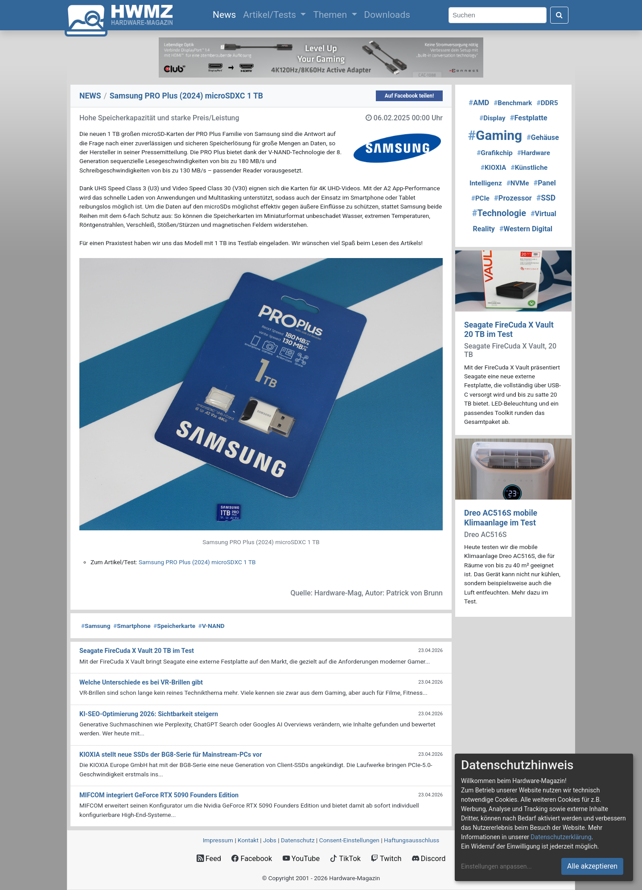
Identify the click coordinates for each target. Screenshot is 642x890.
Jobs (269, 840)
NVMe (517, 183)
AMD (479, 102)
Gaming (495, 135)
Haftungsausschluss (411, 840)
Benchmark (513, 103)
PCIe (480, 198)
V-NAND (211, 625)
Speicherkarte (174, 625)
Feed (209, 858)
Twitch (386, 858)
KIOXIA (493, 168)
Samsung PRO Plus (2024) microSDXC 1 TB (197, 562)
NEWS (90, 95)
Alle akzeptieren (592, 866)
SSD (546, 197)
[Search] (498, 15)
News (226, 14)
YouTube (301, 858)
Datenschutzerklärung (561, 837)
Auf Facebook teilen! (409, 96)
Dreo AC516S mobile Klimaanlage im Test (500, 518)
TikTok (345, 858)
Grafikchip (495, 153)
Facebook (251, 858)
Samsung (95, 625)
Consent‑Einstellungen (349, 840)
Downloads (387, 14)
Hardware (533, 153)
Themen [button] (331, 14)
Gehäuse (543, 137)
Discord (429, 858)
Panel (545, 183)
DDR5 (547, 103)
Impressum (218, 840)
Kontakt (248, 840)
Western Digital (525, 229)
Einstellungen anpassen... (496, 866)
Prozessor (513, 198)
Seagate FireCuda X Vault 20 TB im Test (509, 329)
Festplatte (528, 118)
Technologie (499, 213)
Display (492, 118)
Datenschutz (298, 840)
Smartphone (131, 625)
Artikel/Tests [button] (270, 14)
